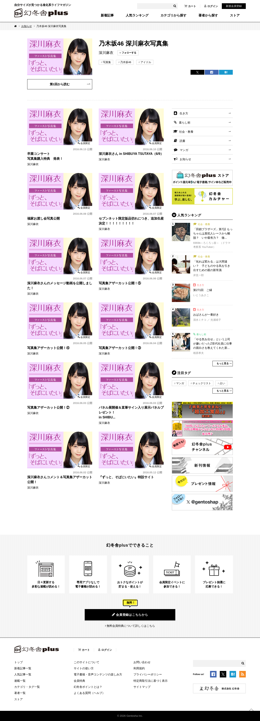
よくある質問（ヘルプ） (89, 693)
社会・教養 (186, 131)
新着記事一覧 (22, 668)
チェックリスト (202, 383)
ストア (235, 15)
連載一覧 (20, 680)
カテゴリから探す (173, 15)
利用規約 (139, 668)
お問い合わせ (142, 662)
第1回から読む (60, 84)
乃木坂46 (125, 62)
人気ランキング (137, 15)
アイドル (146, 62)
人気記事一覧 (22, 674)
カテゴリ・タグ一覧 (27, 686)
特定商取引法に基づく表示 (150, 680)
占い (222, 383)
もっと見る (223, 363)
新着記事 (107, 15)
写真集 (107, 62)
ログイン (211, 6)
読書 (182, 140)
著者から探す (208, 15)
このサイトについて (86, 662)
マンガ (184, 150)
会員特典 (79, 680)
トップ (18, 662)
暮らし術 (184, 122)
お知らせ (26, 26)
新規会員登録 (234, 6)
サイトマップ (142, 686)
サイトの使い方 (84, 668)
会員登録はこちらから (130, 614)
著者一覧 (20, 693)
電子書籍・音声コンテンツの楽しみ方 (98, 674)
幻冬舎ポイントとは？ (88, 686)
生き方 (184, 113)
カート (190, 6)
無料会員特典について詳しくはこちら (131, 625)
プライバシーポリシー (147, 674)
